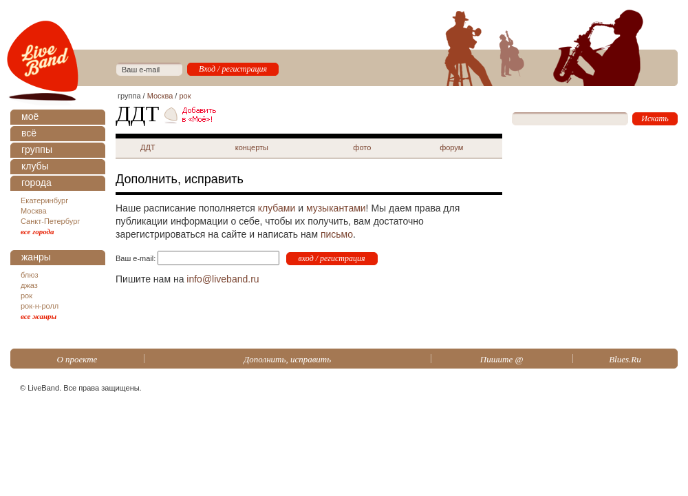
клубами (277, 208)
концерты (251, 147)
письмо (337, 234)
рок (26, 295)
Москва (34, 211)
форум (451, 147)
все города (37, 231)
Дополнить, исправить (287, 359)
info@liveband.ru (222, 279)
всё (28, 132)
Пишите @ (502, 359)
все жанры (38, 316)
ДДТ (147, 147)
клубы (35, 166)
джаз (29, 285)
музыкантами (336, 208)
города (36, 182)
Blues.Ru (625, 359)
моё (30, 116)
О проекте (76, 359)
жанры (36, 256)
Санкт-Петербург (50, 221)
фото (362, 147)
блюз (30, 275)
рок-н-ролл (39, 306)
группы (36, 149)
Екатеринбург (44, 200)
